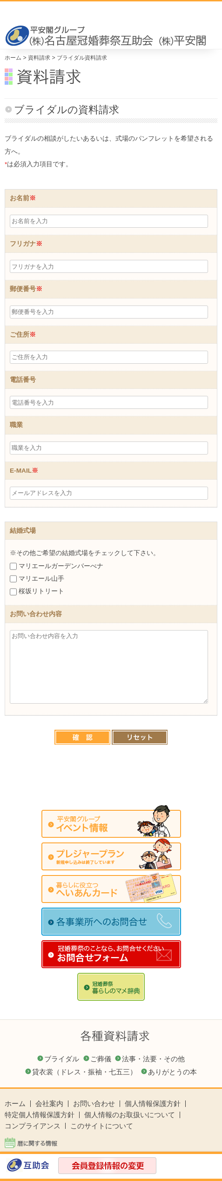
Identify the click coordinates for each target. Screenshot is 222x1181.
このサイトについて (101, 1126)
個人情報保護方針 (153, 1103)
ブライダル (61, 1059)
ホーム (13, 57)
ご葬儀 (100, 1059)
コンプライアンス (33, 1126)
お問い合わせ (94, 1103)
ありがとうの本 (172, 1072)
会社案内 (49, 1103)
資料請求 (39, 57)
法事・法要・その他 (153, 1059)
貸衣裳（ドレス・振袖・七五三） (84, 1072)
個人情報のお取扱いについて (129, 1115)
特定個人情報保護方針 (39, 1115)
